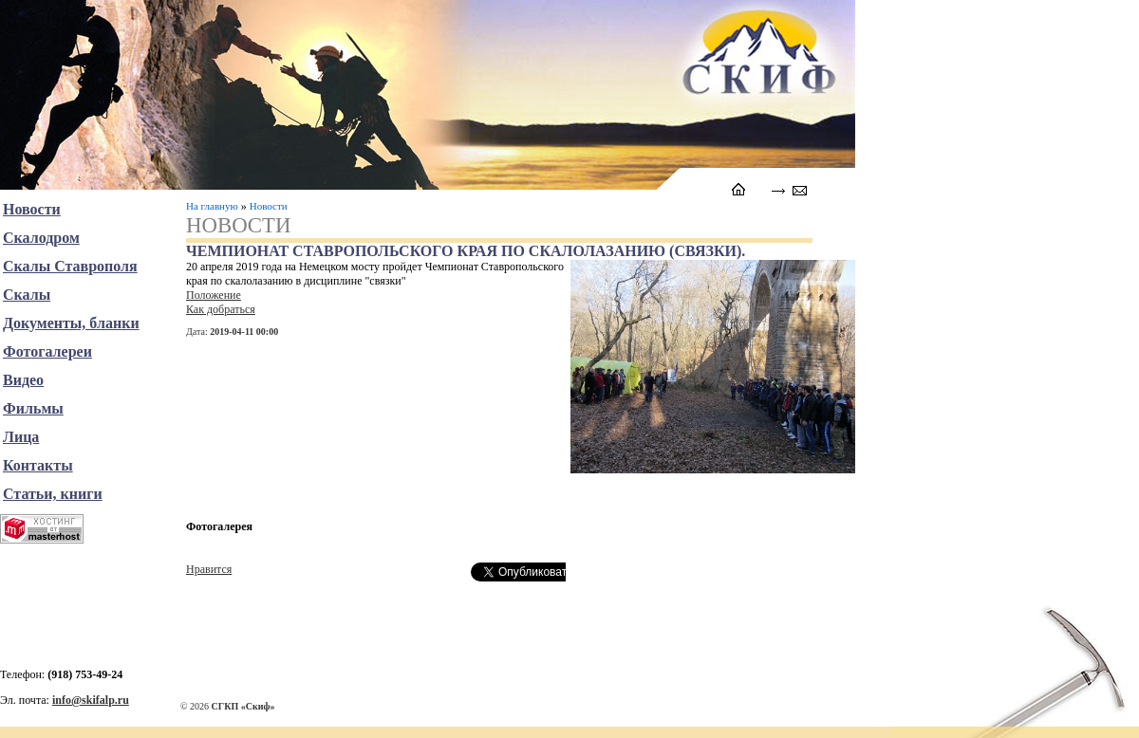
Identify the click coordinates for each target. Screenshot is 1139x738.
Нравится (209, 569)
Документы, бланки (71, 323)
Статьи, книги (53, 494)
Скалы (26, 294)
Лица (21, 437)
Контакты (38, 465)
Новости (269, 206)
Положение (213, 295)
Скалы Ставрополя (70, 266)
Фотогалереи (47, 351)
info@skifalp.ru (90, 700)
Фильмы (33, 408)
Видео (23, 380)
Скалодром (41, 238)
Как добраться (220, 309)
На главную (212, 206)
